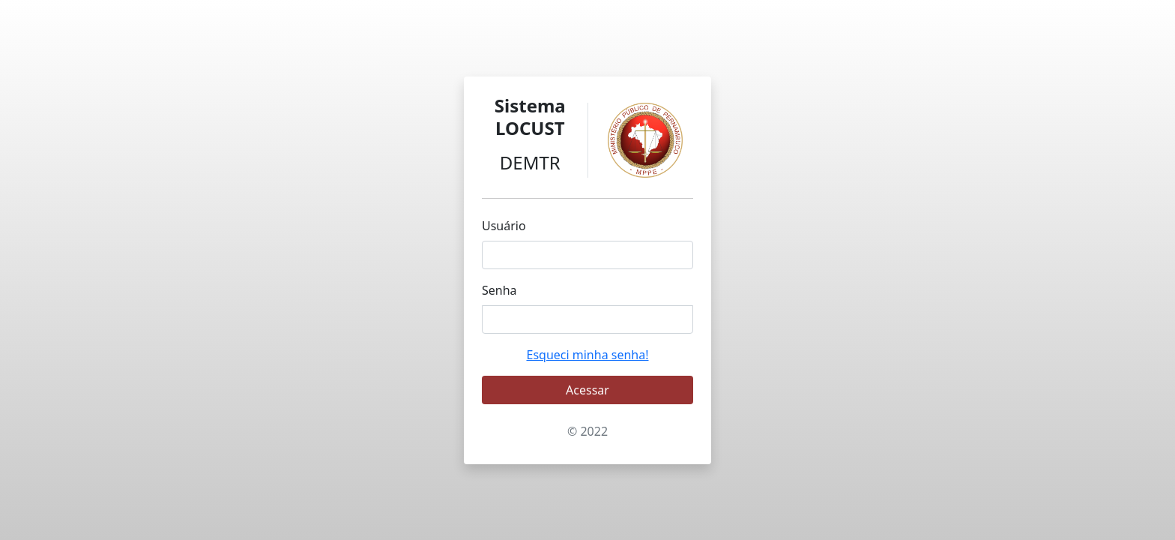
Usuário (504, 226)
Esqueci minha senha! (587, 354)
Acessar (587, 390)
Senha (499, 290)
